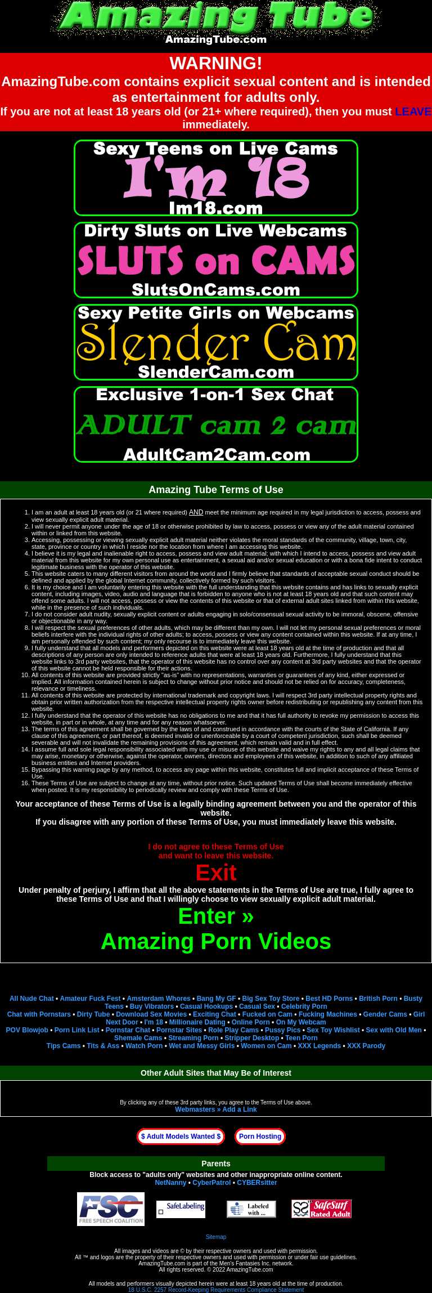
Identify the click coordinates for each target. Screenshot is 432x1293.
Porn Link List (77, 1030)
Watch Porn (144, 1046)
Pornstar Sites (179, 1030)
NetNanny (170, 1183)
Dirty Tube (93, 1014)
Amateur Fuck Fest (90, 999)
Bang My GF (216, 999)
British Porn (378, 999)
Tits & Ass (103, 1046)
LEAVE (413, 111)
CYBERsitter (257, 1183)
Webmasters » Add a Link (215, 1109)
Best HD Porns (329, 999)
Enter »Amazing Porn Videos (216, 928)
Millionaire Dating (197, 1022)
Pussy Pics (282, 1030)
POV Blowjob (27, 1030)
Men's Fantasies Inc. (245, 1263)
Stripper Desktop (252, 1038)
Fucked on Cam (267, 1014)
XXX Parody (366, 1046)
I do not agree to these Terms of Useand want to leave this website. (216, 863)
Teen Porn (301, 1038)
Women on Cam (266, 1046)
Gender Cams (385, 1014)
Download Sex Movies (151, 1014)
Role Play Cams (233, 1030)
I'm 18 (153, 1022)
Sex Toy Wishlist (333, 1030)
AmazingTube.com (161, 1263)
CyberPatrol (211, 1183)
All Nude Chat (32, 999)
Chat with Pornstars (39, 1014)
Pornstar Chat (128, 1030)
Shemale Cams (138, 1038)
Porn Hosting (260, 1136)
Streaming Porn (193, 1038)
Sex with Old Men (394, 1030)
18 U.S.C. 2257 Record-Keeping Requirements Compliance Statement (216, 1290)
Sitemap (216, 1237)
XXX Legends (319, 1046)
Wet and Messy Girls (202, 1046)
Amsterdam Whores (158, 999)
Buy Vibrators (152, 1006)
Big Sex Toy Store (271, 999)
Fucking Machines (328, 1014)
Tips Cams (63, 1046)
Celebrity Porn (304, 1006)
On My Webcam (301, 1022)
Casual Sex (257, 1006)
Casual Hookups (206, 1006)
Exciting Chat (214, 1014)
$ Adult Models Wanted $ (180, 1136)
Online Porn (251, 1022)
